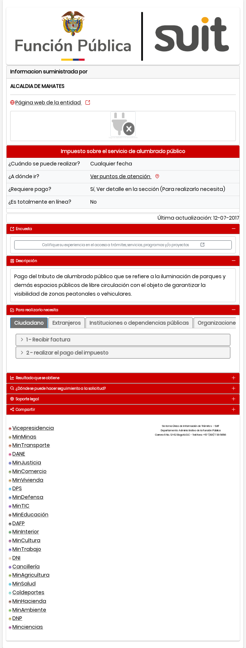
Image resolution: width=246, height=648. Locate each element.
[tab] (233, 229)
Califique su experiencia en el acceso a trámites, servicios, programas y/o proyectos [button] (123, 245)
